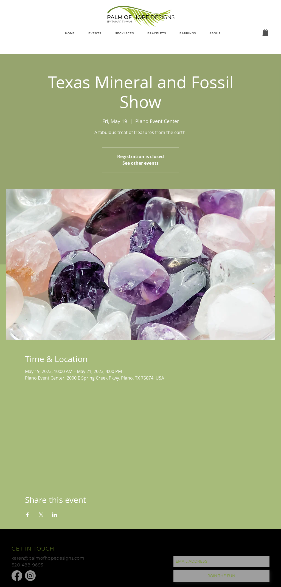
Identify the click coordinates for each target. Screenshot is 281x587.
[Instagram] (30, 575)
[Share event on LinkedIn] (54, 514)
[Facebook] (17, 575)
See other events (140, 163)
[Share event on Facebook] (27, 514)
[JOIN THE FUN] (221, 576)
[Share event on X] (41, 514)
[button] (265, 32)
